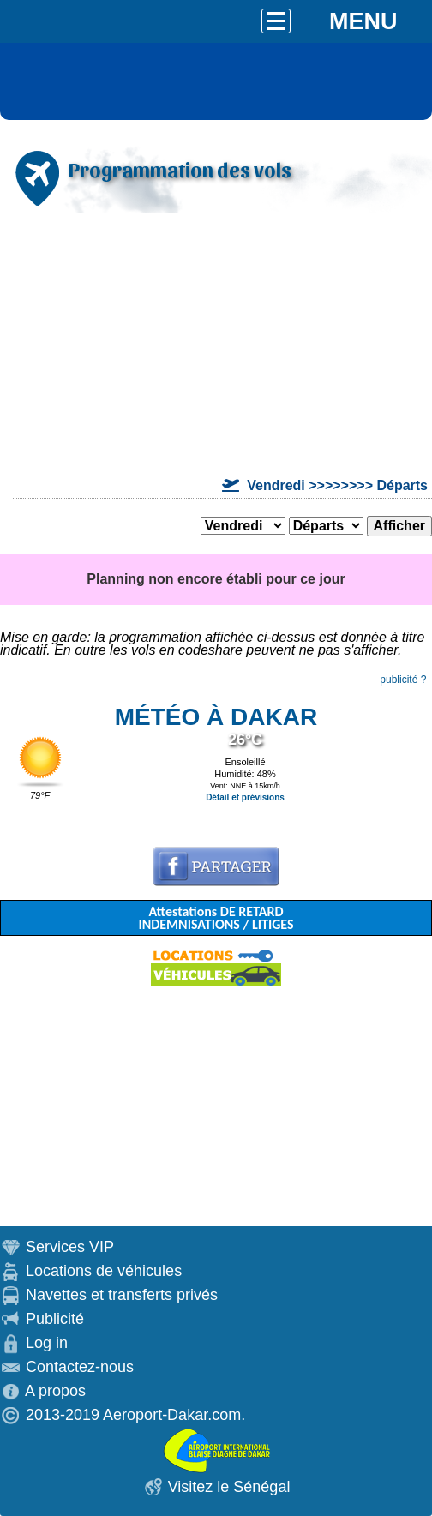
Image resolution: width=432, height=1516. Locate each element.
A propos (55, 1390)
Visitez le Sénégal (229, 1486)
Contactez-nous (80, 1366)
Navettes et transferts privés (122, 1294)
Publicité (55, 1318)
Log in (47, 1342)
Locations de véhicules (104, 1270)
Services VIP (70, 1246)
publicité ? (403, 680)
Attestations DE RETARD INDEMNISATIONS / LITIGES (215, 917)
